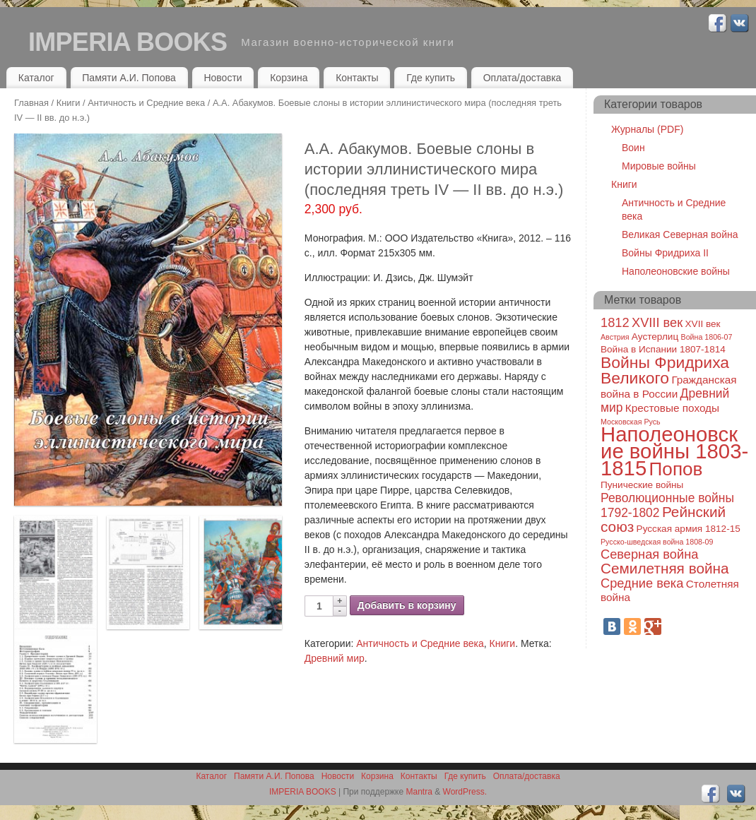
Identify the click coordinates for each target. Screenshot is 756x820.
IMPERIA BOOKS (127, 42)
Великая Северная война (680, 234)
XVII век (703, 324)
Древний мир (335, 658)
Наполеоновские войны (676, 271)
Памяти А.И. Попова (129, 77)
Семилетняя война (665, 568)
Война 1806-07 (707, 337)
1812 (615, 322)
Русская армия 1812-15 (688, 528)
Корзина (288, 77)
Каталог (36, 77)
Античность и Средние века (146, 102)
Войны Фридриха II (665, 253)
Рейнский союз (663, 519)
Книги (69, 102)
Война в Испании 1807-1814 (663, 349)
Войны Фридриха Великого (665, 370)
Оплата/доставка (522, 77)
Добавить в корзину (407, 605)
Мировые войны (659, 166)
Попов (676, 469)
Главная (31, 102)
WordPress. (465, 792)
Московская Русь (631, 421)
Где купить (430, 77)
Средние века (642, 583)
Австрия (615, 337)
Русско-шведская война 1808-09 (657, 541)
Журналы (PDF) (647, 129)
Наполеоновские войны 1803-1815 (674, 451)
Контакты (357, 77)
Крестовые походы (672, 408)
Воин (633, 147)
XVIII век (657, 322)
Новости (222, 77)
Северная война (649, 554)
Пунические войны (642, 485)
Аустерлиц (655, 336)
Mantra (419, 792)
